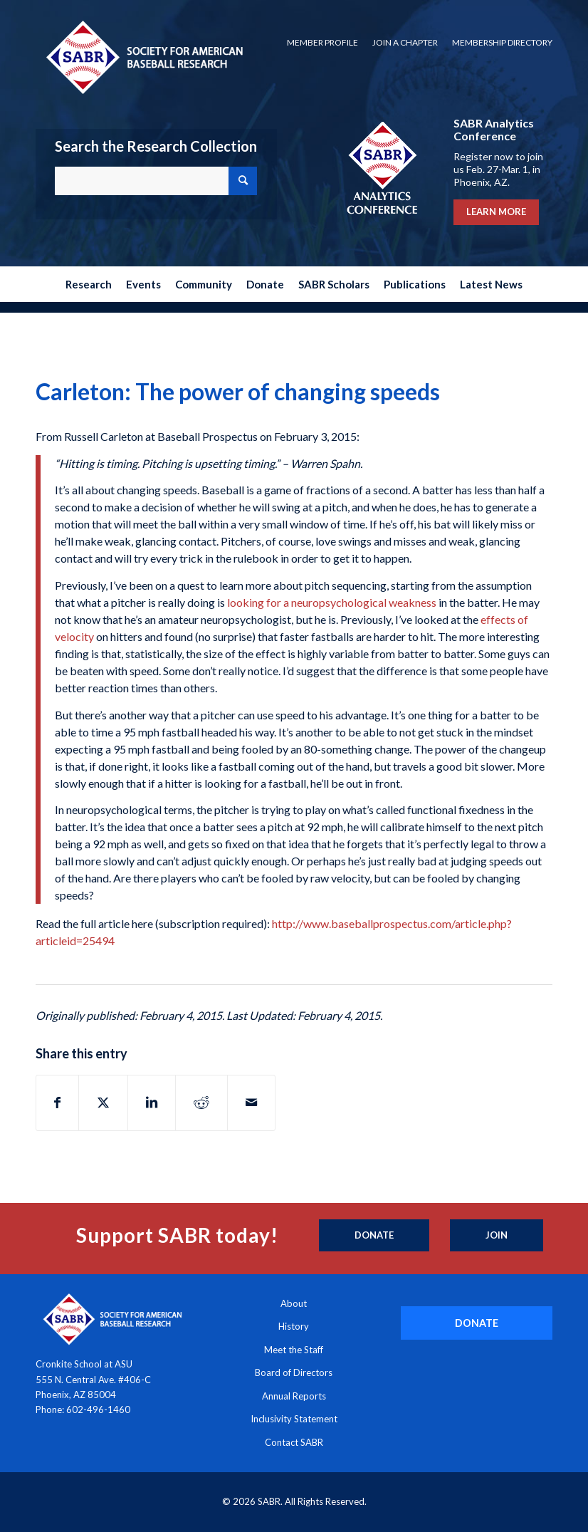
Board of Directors (293, 1372)
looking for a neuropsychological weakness (331, 602)
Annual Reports (294, 1396)
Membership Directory (502, 42)
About (293, 1303)
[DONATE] (476, 1323)
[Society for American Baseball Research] (143, 57)
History (293, 1326)
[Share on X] (103, 1102)
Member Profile (322, 42)
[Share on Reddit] (201, 1102)
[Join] (496, 1235)
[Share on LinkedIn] (151, 1102)
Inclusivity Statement (294, 1418)
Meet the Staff (293, 1349)
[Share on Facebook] (57, 1102)
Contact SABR (294, 1442)
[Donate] (374, 1235)
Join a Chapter (405, 42)
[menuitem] (322, 42)
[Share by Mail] (251, 1102)
